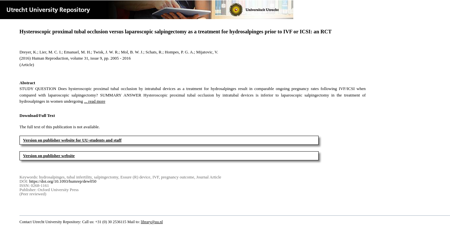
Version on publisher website (49, 155)
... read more (94, 101)
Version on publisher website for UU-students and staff (72, 140)
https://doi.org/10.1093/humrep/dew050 (62, 181)
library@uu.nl (152, 222)
